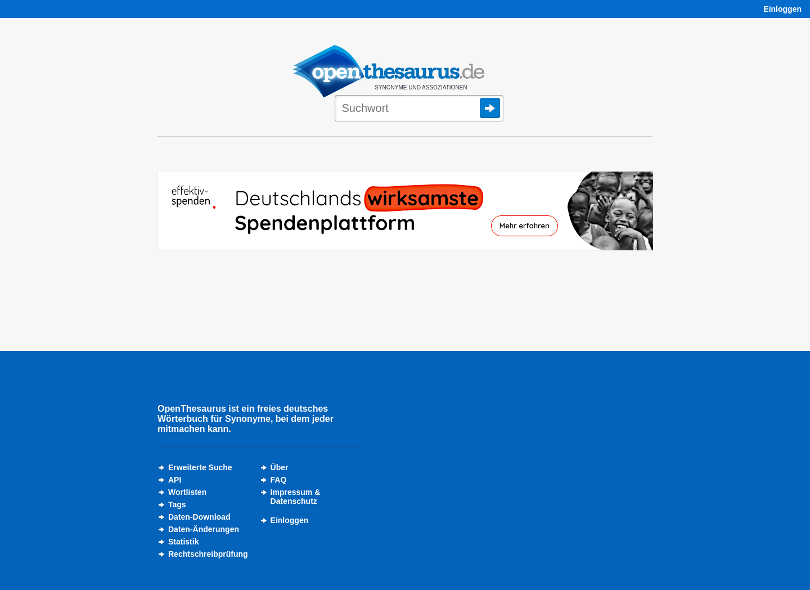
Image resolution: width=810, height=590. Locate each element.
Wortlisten (187, 492)
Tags (177, 504)
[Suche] (419, 109)
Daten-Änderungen (203, 529)
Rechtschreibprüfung (208, 554)
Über (280, 467)
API (174, 479)
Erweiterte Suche (200, 467)
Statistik (183, 541)
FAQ (279, 479)
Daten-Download (199, 516)
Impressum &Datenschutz (296, 497)
